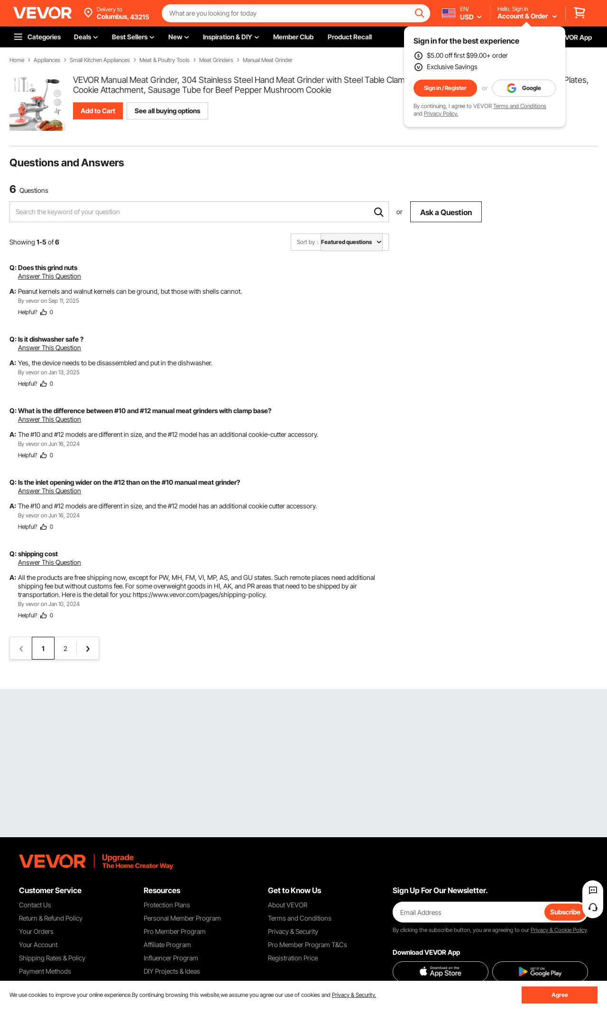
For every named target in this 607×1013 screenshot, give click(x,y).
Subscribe (565, 912)
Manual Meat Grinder (268, 60)
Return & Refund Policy (51, 918)
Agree (560, 994)
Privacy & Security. (354, 994)
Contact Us (35, 905)
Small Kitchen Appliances (100, 60)
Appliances (47, 60)
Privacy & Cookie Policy (559, 929)
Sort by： (309, 241)
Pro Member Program (175, 931)
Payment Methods (45, 971)
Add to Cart (98, 111)
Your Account (38, 945)
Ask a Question (446, 212)
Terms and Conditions (519, 105)
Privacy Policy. (441, 113)
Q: (13, 267)
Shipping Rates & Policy (52, 958)
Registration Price (293, 958)
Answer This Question (49, 276)
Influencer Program (171, 958)
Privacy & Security (293, 931)
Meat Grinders (216, 60)
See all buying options (167, 111)
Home (16, 60)
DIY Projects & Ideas (172, 971)
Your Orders (36, 931)
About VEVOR (287, 905)
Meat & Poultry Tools (164, 60)
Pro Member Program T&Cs (307, 945)
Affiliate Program (167, 945)
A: (12, 291)
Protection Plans (167, 905)
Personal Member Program (182, 918)
